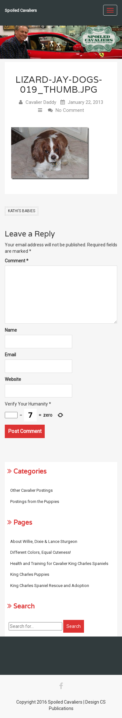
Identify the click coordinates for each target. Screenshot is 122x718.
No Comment (70, 110)
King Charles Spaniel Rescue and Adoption (49, 585)
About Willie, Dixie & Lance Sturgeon (43, 541)
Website (13, 379)
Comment (16, 260)
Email (10, 354)
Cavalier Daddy (41, 102)
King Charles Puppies (29, 574)
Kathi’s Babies (21, 211)
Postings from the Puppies (34, 501)
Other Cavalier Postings (31, 490)
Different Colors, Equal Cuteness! (40, 552)
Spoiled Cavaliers (21, 10)
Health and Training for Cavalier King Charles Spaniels (59, 563)
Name (11, 330)
